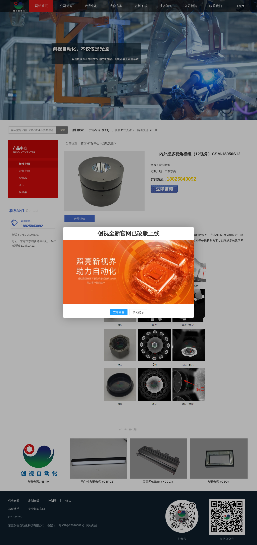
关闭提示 (138, 312)
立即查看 (118, 312)
